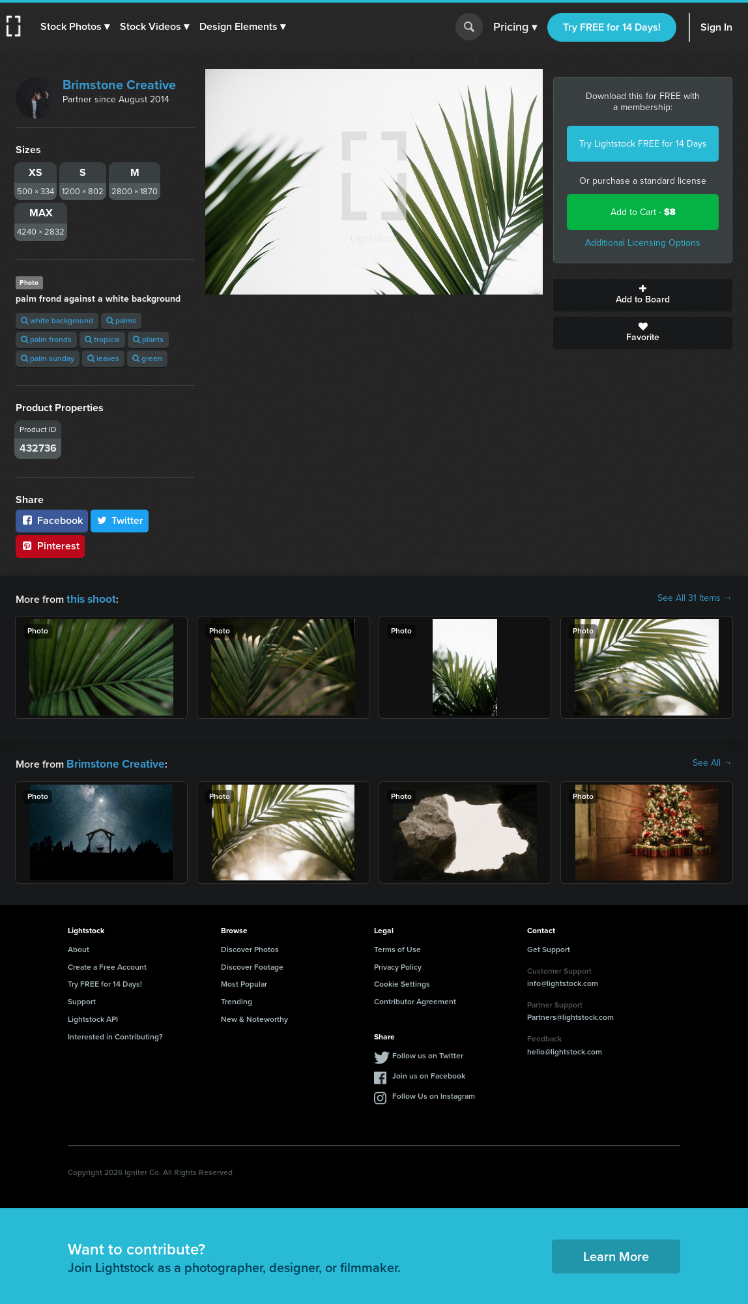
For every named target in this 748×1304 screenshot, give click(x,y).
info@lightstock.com (562, 981)
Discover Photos (250, 947)
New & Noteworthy (254, 1016)
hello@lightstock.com (564, 1049)
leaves (103, 358)
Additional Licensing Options (642, 243)
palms (121, 320)
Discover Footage (252, 964)
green (147, 358)
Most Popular (244, 981)
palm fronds (46, 339)
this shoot (89, 597)
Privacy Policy (398, 964)
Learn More (616, 1254)
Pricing (515, 27)
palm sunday (47, 358)
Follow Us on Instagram (433, 1093)
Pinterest (50, 545)
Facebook (52, 520)
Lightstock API (93, 1016)
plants (148, 339)
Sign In (716, 27)
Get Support (548, 947)
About (78, 947)
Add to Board (643, 295)
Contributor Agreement (415, 999)
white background (57, 320)
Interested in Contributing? (115, 1034)
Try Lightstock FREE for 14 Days (643, 144)
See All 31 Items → (694, 598)
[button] (76, 27)
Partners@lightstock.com (570, 1015)
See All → (712, 761)
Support (82, 999)
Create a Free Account (107, 964)
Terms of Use (397, 947)
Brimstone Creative (119, 84)
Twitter (120, 520)
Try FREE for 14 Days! (612, 27)
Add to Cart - (643, 212)
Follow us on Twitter (427, 1053)
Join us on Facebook (428, 1073)
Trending (236, 999)
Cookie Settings (402, 981)
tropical (102, 339)
